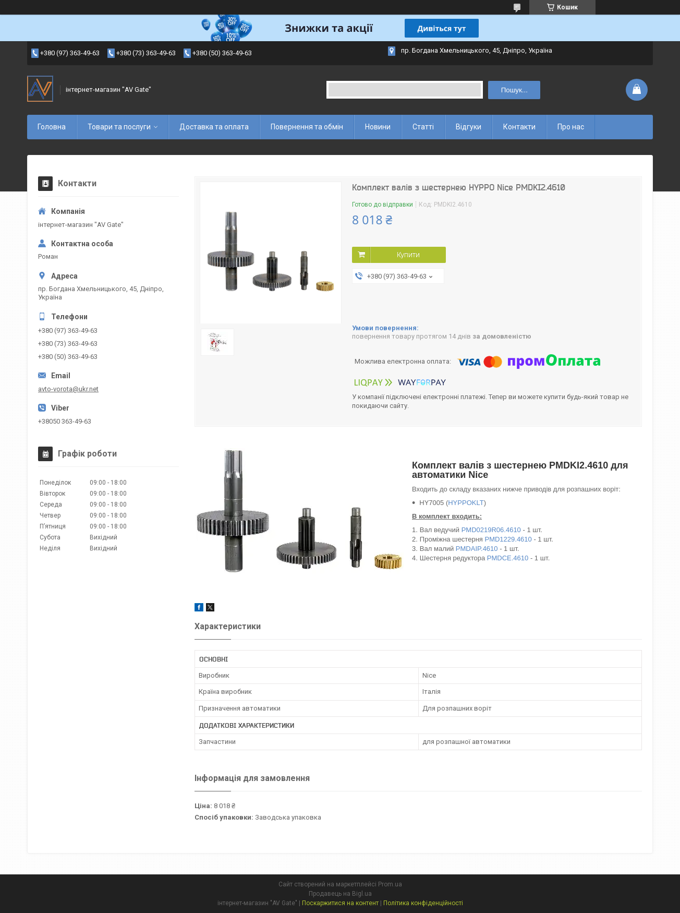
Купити (408, 254)
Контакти (519, 127)
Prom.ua (390, 884)
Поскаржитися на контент (340, 903)
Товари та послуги (119, 127)
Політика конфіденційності (423, 903)
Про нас (570, 127)
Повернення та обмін (307, 127)
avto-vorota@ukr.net (68, 389)
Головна (52, 127)
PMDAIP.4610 (477, 548)
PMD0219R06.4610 (491, 530)
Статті (423, 127)
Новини (378, 127)
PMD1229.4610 (507, 539)
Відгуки (468, 127)
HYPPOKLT (465, 503)
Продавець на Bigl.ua (340, 893)
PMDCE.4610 (507, 558)
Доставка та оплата (214, 127)
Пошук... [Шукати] (514, 90)
